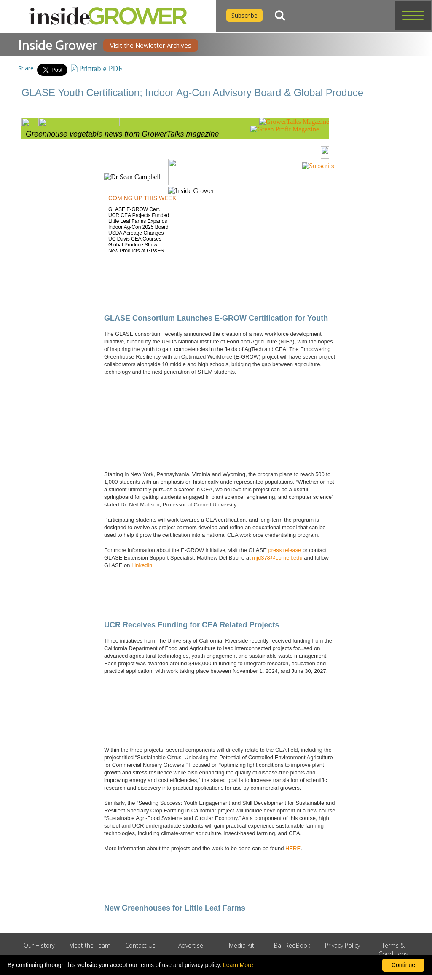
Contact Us (140, 945)
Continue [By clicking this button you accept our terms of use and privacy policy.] (403, 965)
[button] (413, 15)
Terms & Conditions (393, 949)
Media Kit (241, 945)
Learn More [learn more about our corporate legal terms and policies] (238, 965)
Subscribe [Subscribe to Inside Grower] (244, 15)
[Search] (280, 15)
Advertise (190, 945)
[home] (108, 16)
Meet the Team (89, 945)
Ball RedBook (292, 945)
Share (26, 68)
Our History (39, 945)
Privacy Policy (342, 945)
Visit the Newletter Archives (150, 45)
